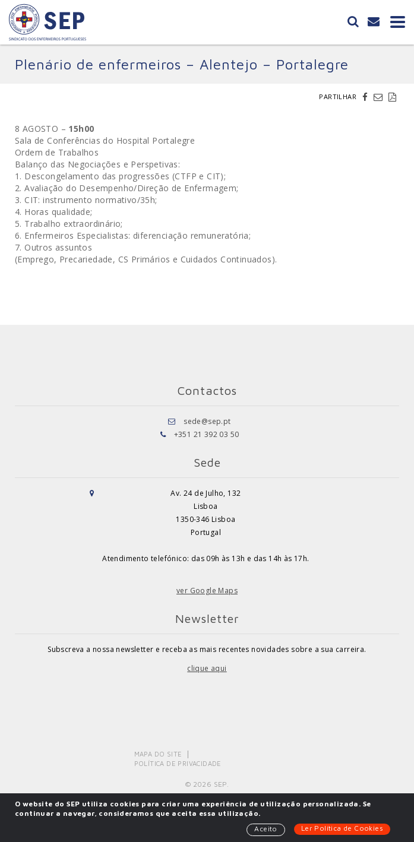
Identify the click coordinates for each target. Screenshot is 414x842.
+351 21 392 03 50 (206, 434)
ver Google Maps (207, 590)
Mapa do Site (158, 754)
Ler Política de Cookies (342, 828)
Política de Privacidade (178, 763)
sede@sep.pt (207, 421)
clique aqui (206, 668)
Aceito (265, 828)
